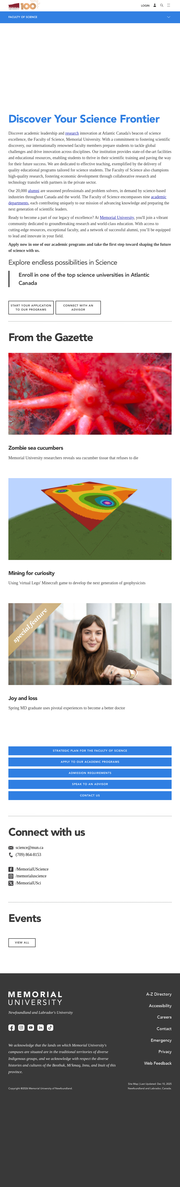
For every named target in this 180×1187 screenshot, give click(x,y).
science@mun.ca (29, 939)
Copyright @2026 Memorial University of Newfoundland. (40, 1180)
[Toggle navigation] (169, 6)
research (72, 225)
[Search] (162, 5)
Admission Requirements (90, 865)
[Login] (145, 6)
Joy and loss (22, 790)
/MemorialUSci (28, 975)
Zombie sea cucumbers (35, 540)
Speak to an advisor (90, 876)
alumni (33, 283)
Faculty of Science (22, 17)
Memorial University (117, 309)
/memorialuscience (31, 968)
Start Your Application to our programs (31, 399)
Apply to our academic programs (90, 854)
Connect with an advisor (78, 399)
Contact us (90, 887)
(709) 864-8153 (28, 946)
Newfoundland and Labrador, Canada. (150, 1180)
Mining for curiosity (31, 665)
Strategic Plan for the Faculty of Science (90, 842)
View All (22, 1034)
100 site (31, 5)
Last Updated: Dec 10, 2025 (156, 1175)
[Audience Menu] (155, 5)
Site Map (133, 1175)
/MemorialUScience (32, 961)
